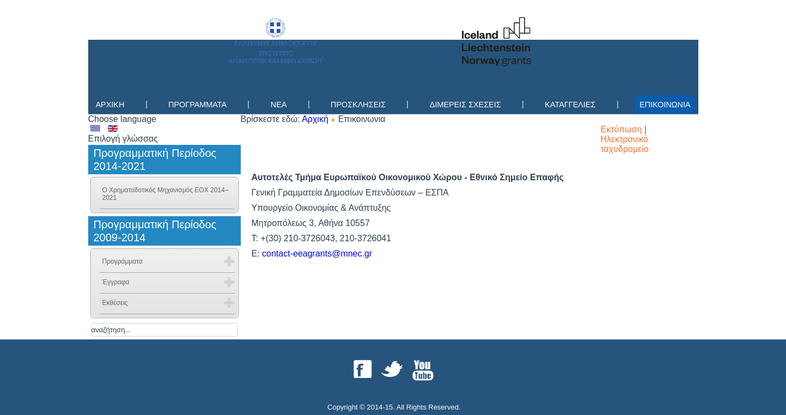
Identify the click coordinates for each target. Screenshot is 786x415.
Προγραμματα (197, 104)
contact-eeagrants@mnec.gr (317, 253)
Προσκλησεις (358, 104)
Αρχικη (110, 104)
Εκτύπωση (622, 129)
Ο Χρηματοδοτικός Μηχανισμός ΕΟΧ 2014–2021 (165, 194)
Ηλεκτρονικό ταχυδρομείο (625, 144)
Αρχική (315, 119)
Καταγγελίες (570, 104)
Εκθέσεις (115, 303)
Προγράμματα (122, 261)
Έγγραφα (116, 282)
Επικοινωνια (664, 104)
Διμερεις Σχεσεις (465, 104)
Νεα (279, 104)
